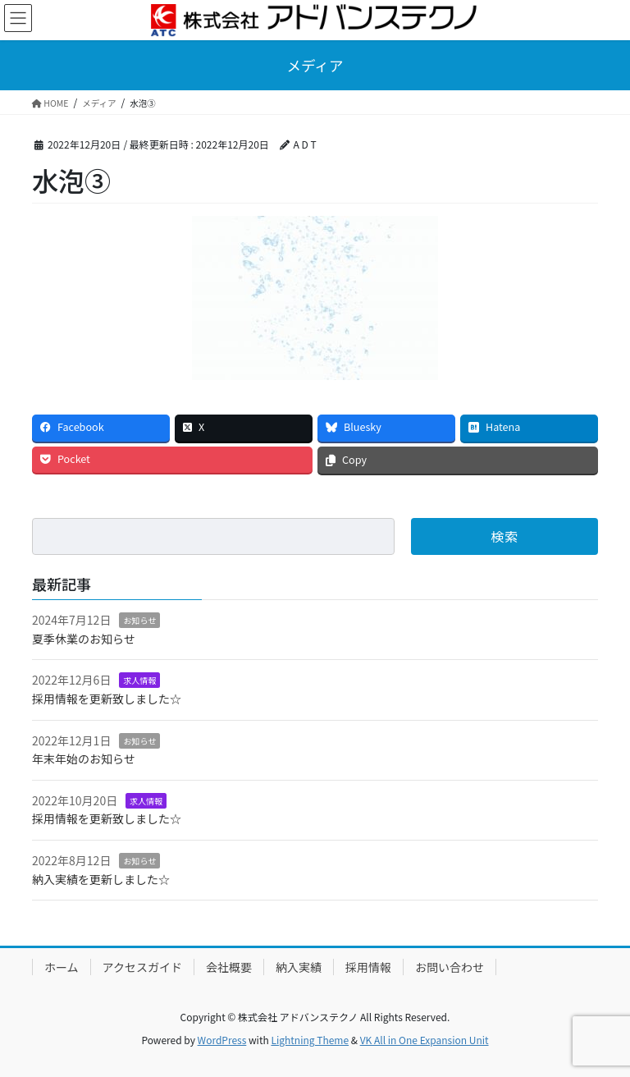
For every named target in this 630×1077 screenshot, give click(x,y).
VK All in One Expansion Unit (424, 1040)
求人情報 (139, 680)
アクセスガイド (142, 967)
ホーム (61, 967)
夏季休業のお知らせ (83, 638)
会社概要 (229, 967)
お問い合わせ (449, 967)
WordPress (222, 1040)
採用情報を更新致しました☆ (106, 698)
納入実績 (299, 967)
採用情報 (368, 967)
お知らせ (139, 620)
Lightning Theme (310, 1040)
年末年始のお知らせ (83, 758)
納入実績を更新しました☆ (101, 879)
